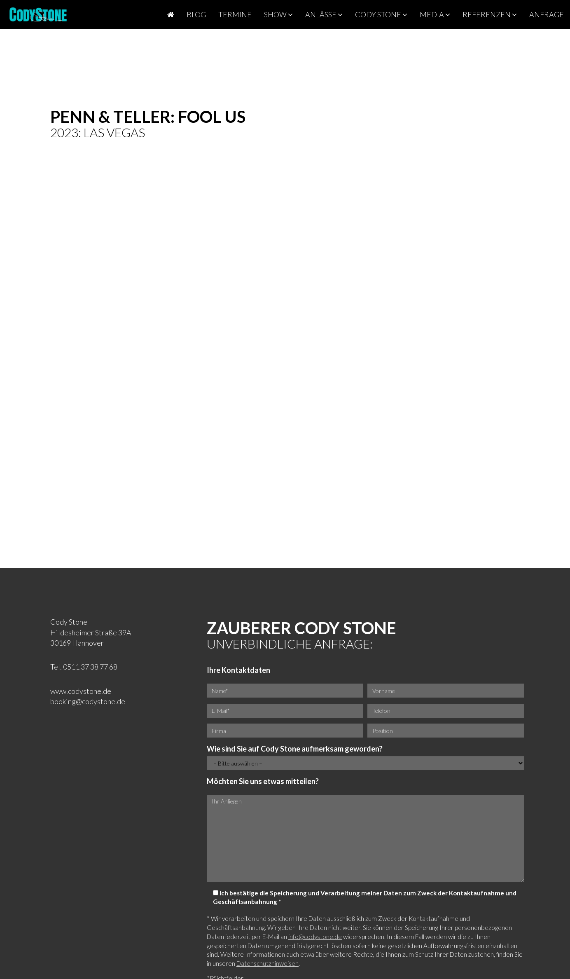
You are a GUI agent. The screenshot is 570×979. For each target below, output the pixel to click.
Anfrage (546, 14)
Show (278, 14)
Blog (196, 14)
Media (435, 14)
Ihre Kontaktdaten (238, 670)
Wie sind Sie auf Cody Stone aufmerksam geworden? (295, 748)
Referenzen (490, 14)
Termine (235, 14)
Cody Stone (381, 14)
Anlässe (324, 14)
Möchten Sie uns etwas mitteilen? (263, 781)
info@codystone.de (315, 936)
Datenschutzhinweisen (267, 963)
